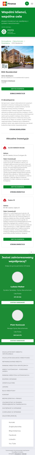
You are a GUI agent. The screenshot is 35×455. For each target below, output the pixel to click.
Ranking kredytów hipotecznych (15, 365)
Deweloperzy (5, 43)
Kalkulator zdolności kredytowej (16, 358)
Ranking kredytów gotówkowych (15, 375)
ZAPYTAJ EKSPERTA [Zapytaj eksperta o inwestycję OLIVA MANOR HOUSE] (17, 187)
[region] (17, 169)
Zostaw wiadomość (17, 302)
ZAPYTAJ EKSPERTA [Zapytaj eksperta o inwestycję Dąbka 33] (17, 239)
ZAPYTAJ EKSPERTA (17, 89)
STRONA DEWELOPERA (17, 129)
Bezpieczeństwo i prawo (12, 398)
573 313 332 (17, 297)
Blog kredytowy (8, 391)
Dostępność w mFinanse (11, 408)
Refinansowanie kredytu (12, 362)
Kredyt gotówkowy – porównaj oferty (15, 370)
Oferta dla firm (8, 383)
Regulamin (18, 453)
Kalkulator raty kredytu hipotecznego (12, 353)
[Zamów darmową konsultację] (27, 3)
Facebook (12, 435)
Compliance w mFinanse (11, 412)
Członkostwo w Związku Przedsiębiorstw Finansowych (14, 403)
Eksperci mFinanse (9, 379)
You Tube (12, 443)
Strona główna (6, 41)
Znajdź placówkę (14, 427)
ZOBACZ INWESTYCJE (17, 93)
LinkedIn (11, 439)
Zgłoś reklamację (9, 416)
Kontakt (5, 394)
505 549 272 (18, 335)
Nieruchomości (18, 41)
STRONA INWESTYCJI (17, 192)
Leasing (5, 387)
